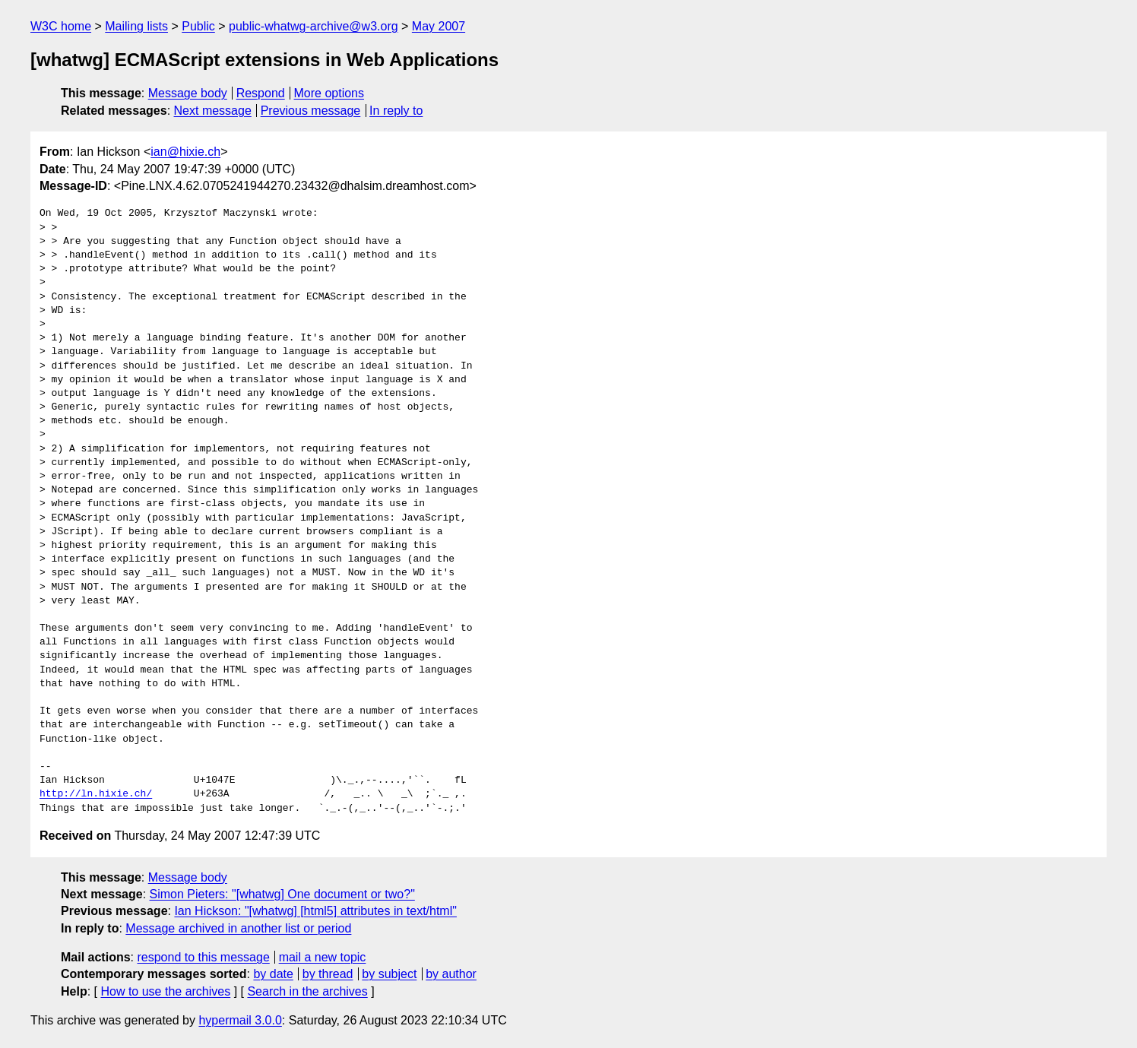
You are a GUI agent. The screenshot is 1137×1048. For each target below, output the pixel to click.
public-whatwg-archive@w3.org (313, 26)
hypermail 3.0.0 (239, 1020)
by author (451, 973)
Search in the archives (307, 991)
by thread (327, 973)
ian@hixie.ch (185, 151)
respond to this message (203, 957)
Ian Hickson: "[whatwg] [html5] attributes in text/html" (315, 910)
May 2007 (438, 26)
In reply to (396, 110)
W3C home (60, 26)
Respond (260, 93)
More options (329, 93)
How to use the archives (165, 991)
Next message (213, 110)
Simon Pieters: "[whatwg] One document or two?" (282, 894)
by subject (389, 973)
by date (273, 973)
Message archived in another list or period (238, 928)
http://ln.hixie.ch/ (96, 794)
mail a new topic (322, 957)
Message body (187, 93)
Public (198, 26)
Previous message (311, 110)
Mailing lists (136, 26)
